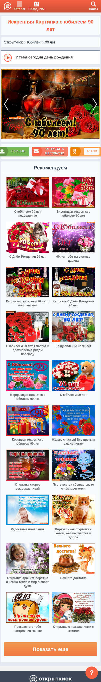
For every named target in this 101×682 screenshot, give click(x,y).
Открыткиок (13, 42)
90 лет (50, 42)
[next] (94, 104)
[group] (50, 57)
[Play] (8, 58)
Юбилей (34, 42)
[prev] (6, 104)
